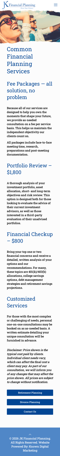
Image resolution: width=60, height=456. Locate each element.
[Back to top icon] (30, 434)
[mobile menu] (55, 5)
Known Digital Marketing (36, 448)
